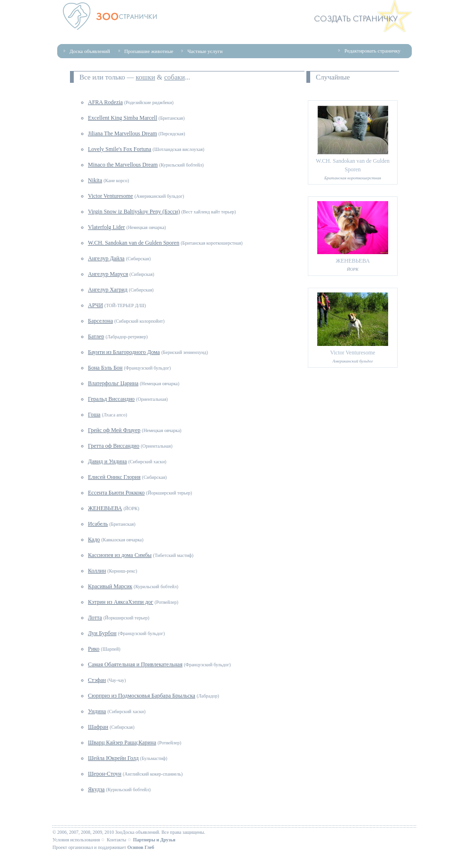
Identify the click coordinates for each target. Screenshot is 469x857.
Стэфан (97, 680)
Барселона (100, 321)
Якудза (96, 789)
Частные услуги (204, 51)
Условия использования (76, 839)
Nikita (95, 180)
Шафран (98, 727)
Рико (93, 648)
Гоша (94, 414)
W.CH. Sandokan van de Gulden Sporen (133, 242)
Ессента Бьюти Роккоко (116, 492)
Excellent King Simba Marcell (122, 118)
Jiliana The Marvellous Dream (122, 133)
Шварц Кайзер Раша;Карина (122, 742)
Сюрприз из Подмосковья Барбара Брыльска (141, 695)
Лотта (95, 617)
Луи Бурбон (102, 633)
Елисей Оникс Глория (114, 477)
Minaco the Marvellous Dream (123, 164)
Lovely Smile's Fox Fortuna (119, 149)
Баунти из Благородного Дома (124, 352)
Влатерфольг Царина (113, 383)
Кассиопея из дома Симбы (120, 555)
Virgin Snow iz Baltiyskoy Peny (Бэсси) (134, 211)
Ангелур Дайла (106, 258)
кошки (145, 77)
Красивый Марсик (110, 586)
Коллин (97, 570)
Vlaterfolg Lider (106, 227)
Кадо (94, 539)
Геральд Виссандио (111, 399)
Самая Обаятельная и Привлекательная (135, 664)
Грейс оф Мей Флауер (114, 430)
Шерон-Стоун (105, 773)
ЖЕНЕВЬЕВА (105, 508)
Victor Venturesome (110, 196)
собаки (174, 77)
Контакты (116, 839)
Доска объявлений (89, 51)
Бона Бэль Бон (105, 367)
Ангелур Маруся (108, 274)
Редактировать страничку (372, 50)
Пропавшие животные (149, 51)
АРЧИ (95, 305)
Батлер (96, 336)
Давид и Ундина (107, 461)
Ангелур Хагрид (108, 289)
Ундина (97, 711)
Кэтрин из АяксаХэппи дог (120, 602)
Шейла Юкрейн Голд (113, 758)
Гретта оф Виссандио (113, 445)
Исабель (98, 524)
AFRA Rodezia (105, 102)
